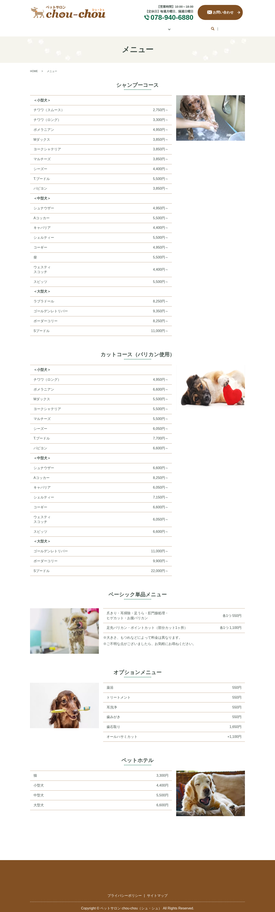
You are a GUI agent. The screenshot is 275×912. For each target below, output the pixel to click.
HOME (43, 27)
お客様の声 (197, 27)
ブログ (222, 27)
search (237, 27)
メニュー (144, 27)
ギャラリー (170, 27)
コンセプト (94, 27)
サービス (120, 27)
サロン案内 (67, 27)
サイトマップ (157, 892)
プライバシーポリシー (124, 892)
